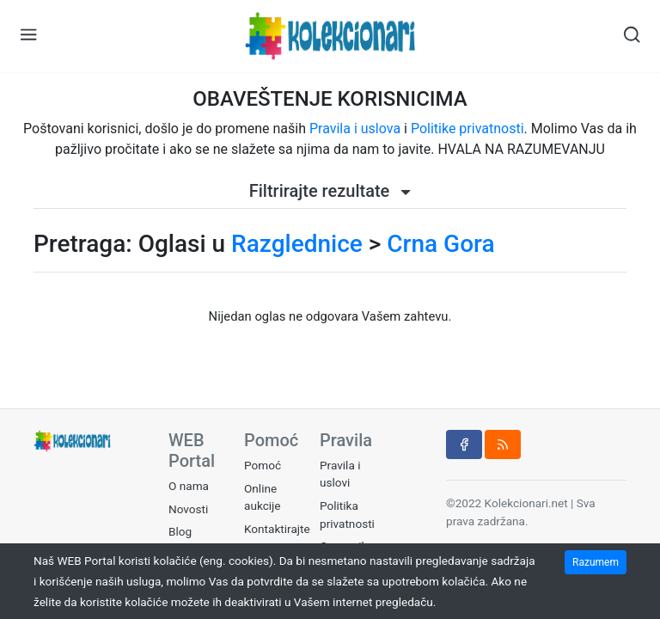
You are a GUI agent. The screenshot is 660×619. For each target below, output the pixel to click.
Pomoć (262, 465)
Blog (180, 531)
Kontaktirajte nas (277, 537)
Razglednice (297, 244)
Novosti (188, 509)
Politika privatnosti (347, 514)
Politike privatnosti (467, 128)
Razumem (595, 562)
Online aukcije (262, 496)
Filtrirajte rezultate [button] (330, 191)
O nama (188, 486)
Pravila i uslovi (340, 473)
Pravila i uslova (354, 128)
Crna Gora (440, 244)
